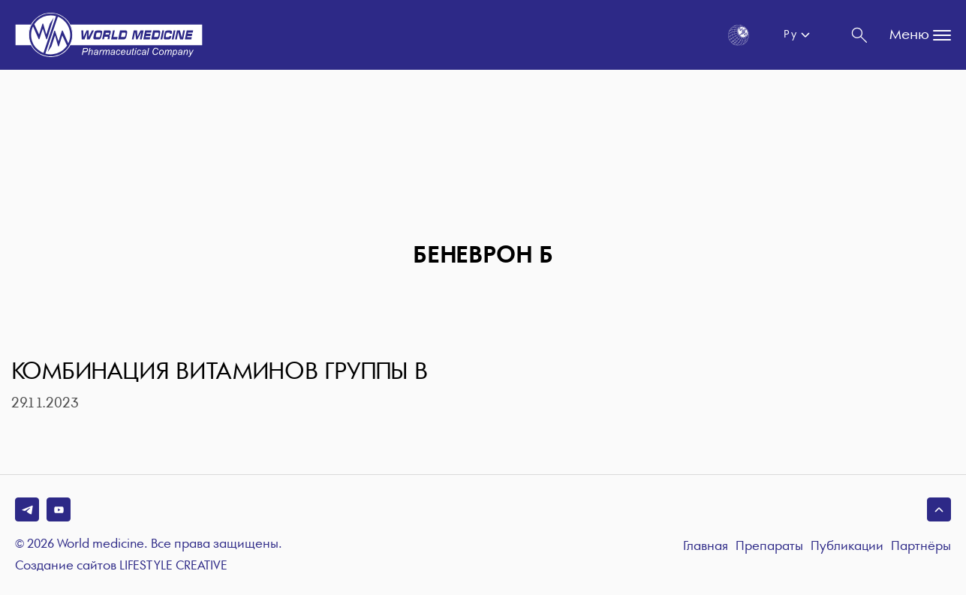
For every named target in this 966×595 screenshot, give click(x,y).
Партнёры (921, 546)
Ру (790, 35)
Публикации (847, 546)
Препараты (769, 546)
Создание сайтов (121, 566)
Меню (920, 35)
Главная (705, 546)
